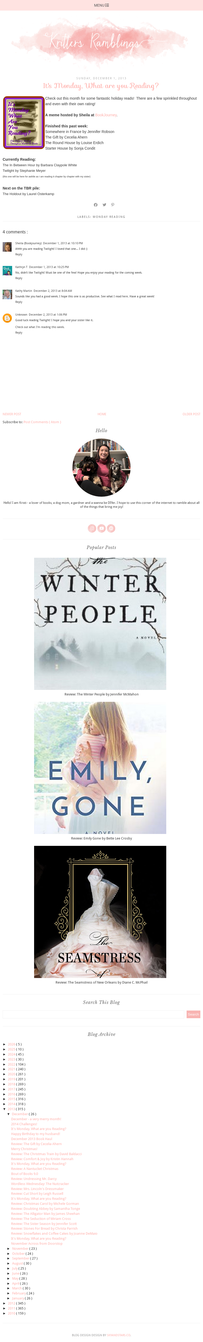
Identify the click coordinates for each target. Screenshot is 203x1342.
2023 (12, 1059)
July (15, 1268)
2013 (12, 1109)
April (16, 1283)
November (20, 1249)
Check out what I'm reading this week (39, 327)
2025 (12, 1049)
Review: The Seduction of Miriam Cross (41, 1219)
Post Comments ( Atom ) (42, 422)
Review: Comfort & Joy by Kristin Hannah (42, 1159)
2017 (12, 1089)
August (18, 1263)
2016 (12, 1094)
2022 (12, 1064)
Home (102, 414)
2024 (12, 1054)
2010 (12, 1313)
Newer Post (12, 414)
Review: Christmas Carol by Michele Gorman (45, 1204)
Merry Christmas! (24, 1149)
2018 (12, 1084)
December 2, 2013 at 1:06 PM (48, 314)
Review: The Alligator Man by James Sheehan (45, 1214)
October (19, 1254)
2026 (12, 1044)
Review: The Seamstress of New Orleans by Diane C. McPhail (101, 982)
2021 (12, 1069)
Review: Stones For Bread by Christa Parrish (44, 1228)
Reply (18, 254)
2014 (12, 1104)
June (16, 1273)
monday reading (109, 217)
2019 (12, 1079)
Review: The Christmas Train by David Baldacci (46, 1154)
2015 (12, 1099)
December (20, 1114)
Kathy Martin (23, 291)
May (15, 1278)
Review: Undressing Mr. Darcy (34, 1179)
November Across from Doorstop (37, 1244)
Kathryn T (21, 267)
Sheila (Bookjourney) (28, 243)
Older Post (191, 414)
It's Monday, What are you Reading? (38, 1129)
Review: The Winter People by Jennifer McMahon (101, 694)
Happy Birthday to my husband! (35, 1134)
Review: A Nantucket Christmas (34, 1169)
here (125, 296)
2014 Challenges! (24, 1124)
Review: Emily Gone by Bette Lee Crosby (101, 838)
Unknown (21, 314)
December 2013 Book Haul (31, 1139)
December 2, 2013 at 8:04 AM (53, 291)
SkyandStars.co (118, 1335)
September (21, 1258)
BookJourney (106, 115)
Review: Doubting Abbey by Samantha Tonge (45, 1209)
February (19, 1293)
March (17, 1288)
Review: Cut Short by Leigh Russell (37, 1194)
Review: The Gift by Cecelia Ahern (36, 1144)
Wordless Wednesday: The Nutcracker (40, 1184)
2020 (12, 1074)
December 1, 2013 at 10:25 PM (49, 267)
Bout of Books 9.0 (24, 1174)
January (18, 1298)
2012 (12, 1303)
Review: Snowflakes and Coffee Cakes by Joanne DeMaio (54, 1233)
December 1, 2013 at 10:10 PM (63, 243)
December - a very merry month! (36, 1119)
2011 (12, 1308)
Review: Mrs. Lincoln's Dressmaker (37, 1189)
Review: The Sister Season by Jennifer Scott (44, 1224)
